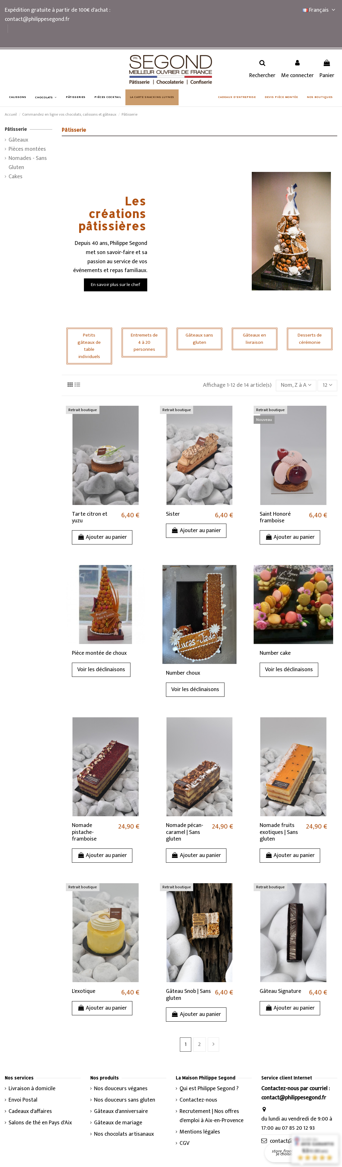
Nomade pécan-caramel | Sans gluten (184, 832)
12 (327, 385)
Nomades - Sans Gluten (28, 163)
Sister (173, 514)
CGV (184, 1143)
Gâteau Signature (280, 991)
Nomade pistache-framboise (84, 832)
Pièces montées (27, 149)
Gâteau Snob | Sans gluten (188, 995)
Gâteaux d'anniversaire (121, 1111)
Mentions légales (200, 1132)
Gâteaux (18, 140)
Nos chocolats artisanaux (124, 1134)
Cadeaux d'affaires (30, 1111)
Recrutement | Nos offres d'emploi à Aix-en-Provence (212, 1116)
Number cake (275, 653)
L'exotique (83, 991)
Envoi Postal (23, 1100)
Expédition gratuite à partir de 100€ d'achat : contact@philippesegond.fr (57, 14)
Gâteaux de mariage (118, 1122)
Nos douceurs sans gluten (124, 1100)
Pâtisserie (16, 129)
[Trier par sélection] (296, 385)
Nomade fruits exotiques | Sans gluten (279, 832)
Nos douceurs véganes (121, 1088)
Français (320, 10)
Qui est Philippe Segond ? (209, 1088)
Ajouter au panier (102, 537)
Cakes (15, 176)
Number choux (183, 673)
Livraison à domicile (32, 1088)
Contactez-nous (198, 1100)
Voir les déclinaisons (101, 669)
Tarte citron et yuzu (89, 517)
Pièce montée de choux (99, 653)
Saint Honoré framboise (275, 517)
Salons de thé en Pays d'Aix (40, 1122)
